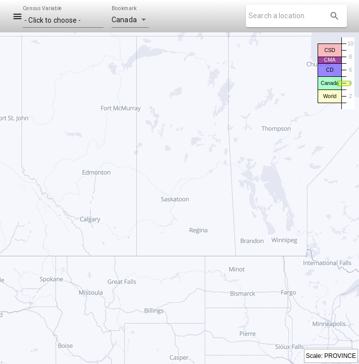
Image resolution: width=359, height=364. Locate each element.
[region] (179, 198)
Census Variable (42, 8)
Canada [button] (124, 20)
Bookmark (124, 8)
